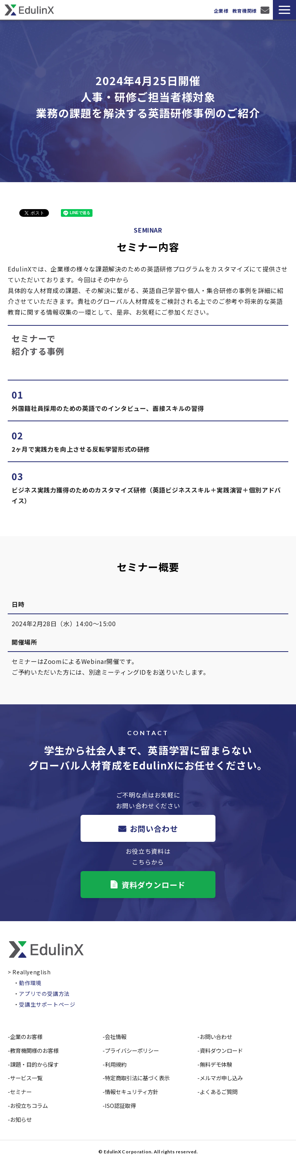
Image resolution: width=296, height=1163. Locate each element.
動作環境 (30, 983)
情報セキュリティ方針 (131, 1092)
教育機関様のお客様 (34, 1050)
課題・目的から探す (34, 1064)
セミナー (21, 1092)
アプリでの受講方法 (44, 993)
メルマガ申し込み (221, 1078)
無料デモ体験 (216, 1064)
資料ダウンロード (153, 884)
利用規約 (115, 1064)
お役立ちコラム (29, 1105)
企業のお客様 (26, 1036)
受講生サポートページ (47, 1004)
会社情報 (115, 1036)
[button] (284, 10)
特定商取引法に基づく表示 (137, 1078)
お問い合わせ (266, 10)
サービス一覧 (26, 1078)
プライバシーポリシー (132, 1050)
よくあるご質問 (218, 1092)
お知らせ (21, 1119)
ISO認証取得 (120, 1105)
